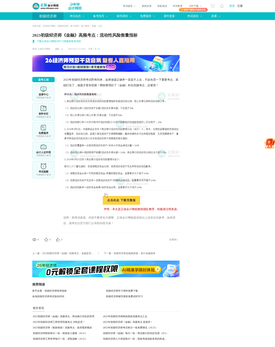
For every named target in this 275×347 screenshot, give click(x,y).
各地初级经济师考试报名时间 (48, 296)
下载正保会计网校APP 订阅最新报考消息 (59, 41)
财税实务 (147, 6)
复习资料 (85, 26)
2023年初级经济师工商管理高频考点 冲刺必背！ (59, 322)
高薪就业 (162, 6)
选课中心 (43, 92)
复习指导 (75, 26)
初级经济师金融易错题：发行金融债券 (134, 253)
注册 (240, 5)
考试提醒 (43, 169)
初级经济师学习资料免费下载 (122, 291)
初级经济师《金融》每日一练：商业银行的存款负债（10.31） (136, 333)
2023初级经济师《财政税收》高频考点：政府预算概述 (62, 327)
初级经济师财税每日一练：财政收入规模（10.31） (60, 333)
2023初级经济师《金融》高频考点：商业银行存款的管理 (63, 316)
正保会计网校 (49, 26)
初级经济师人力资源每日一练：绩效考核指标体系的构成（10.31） (139, 339)
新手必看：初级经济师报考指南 (49, 291)
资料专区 (43, 112)
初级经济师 (48, 16)
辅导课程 (122, 16)
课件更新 (169, 16)
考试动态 (75, 16)
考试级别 (192, 16)
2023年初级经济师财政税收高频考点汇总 (125, 316)
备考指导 (98, 16)
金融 (94, 26)
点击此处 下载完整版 (121, 200)
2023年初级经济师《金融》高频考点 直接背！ (128, 322)
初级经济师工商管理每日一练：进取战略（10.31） (60, 339)
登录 (232, 5)
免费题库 (145, 16)
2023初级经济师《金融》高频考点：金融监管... (67, 253)
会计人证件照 (43, 150)
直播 (214, 16)
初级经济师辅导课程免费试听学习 (124, 296)
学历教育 (178, 6)
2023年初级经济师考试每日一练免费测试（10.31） (130, 327)
